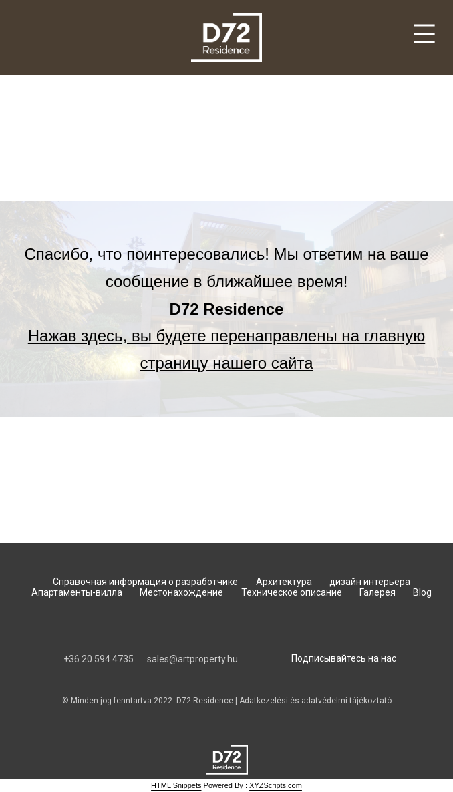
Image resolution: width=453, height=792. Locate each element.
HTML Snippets (176, 785)
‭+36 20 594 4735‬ (98, 659)
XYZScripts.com (275, 785)
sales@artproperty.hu (192, 659)
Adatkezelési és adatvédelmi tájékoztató (315, 700)
